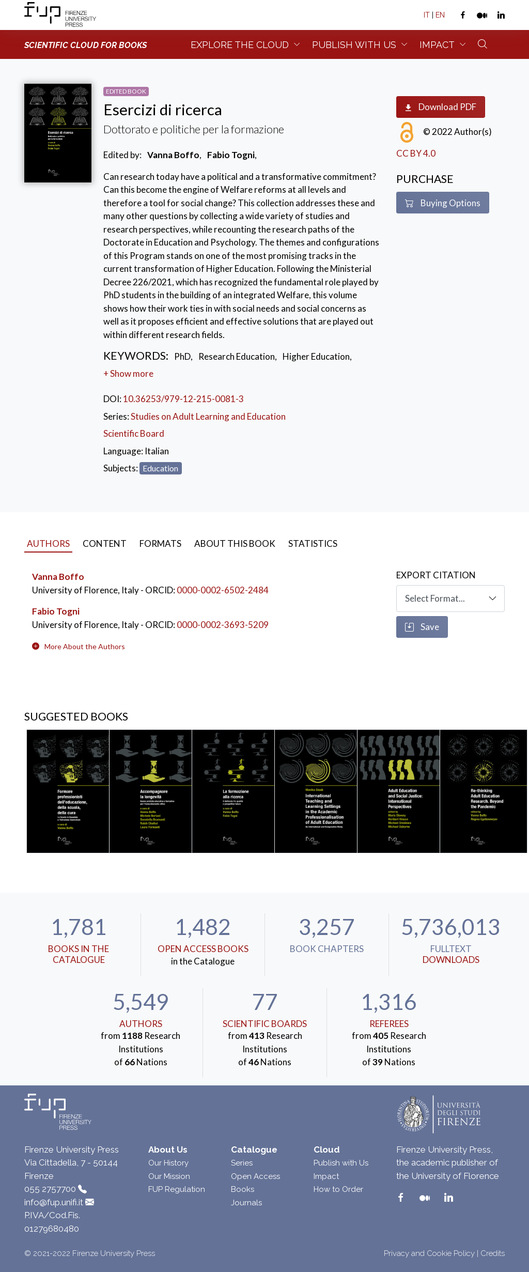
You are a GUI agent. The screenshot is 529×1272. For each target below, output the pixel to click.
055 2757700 (50, 1189)
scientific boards (265, 1023)
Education (160, 468)
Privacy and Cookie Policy (429, 1253)
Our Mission (169, 1176)
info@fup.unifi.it (53, 1202)
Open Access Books (203, 948)
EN (440, 15)
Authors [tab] (48, 543)
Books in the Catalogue (78, 953)
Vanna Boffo (58, 576)
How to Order (338, 1189)
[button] (84, 646)
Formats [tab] (160, 543)
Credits (492, 1253)
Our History (168, 1163)
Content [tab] (105, 543)
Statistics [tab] (312, 543)
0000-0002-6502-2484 (223, 590)
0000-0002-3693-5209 (223, 624)
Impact (437, 44)
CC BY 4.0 (415, 153)
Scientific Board (133, 433)
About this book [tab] (234, 543)
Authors (140, 1023)
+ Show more (128, 373)
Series (242, 1163)
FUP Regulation (176, 1189)
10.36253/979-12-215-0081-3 (183, 398)
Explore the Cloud (240, 44)
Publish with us (354, 44)
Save (422, 627)
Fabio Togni (56, 611)
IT (427, 15)
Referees (389, 1023)
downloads (451, 959)
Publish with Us (341, 1163)
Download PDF (440, 107)
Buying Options (442, 203)
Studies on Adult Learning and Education (208, 416)
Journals (246, 1202)
